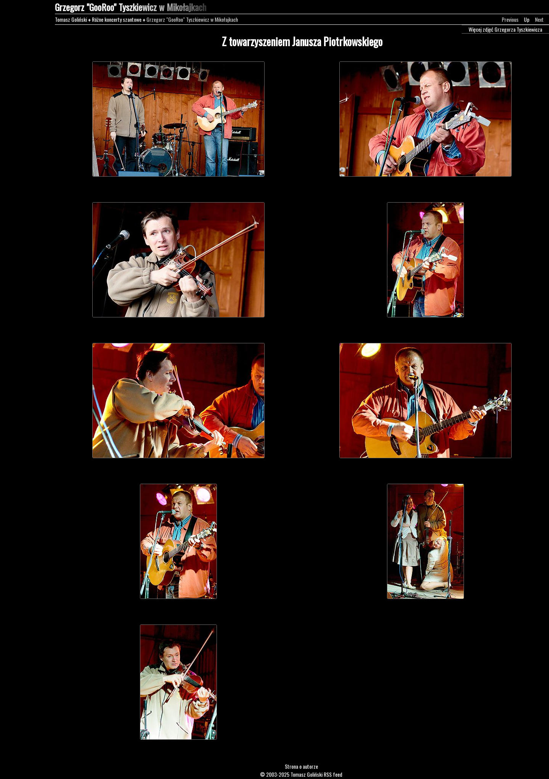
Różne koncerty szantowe (116, 19)
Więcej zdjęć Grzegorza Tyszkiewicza (505, 29)
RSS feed (333, 774)
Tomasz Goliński (71, 19)
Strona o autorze (301, 766)
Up (527, 19)
